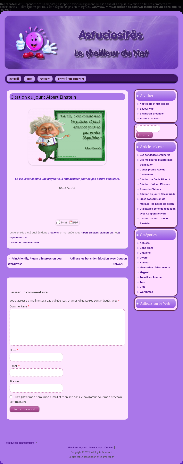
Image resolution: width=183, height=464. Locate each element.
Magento (145, 272)
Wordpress (146, 291)
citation (104, 232)
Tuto (29, 78)
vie (111, 232)
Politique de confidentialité (20, 442)
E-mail (15, 366)
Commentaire (19, 306)
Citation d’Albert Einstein (155, 184)
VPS (142, 287)
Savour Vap (95, 447)
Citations (53, 232)
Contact (108, 447)
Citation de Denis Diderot (155, 179)
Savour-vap (147, 108)
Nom (14, 350)
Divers (144, 257)
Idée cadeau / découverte (155, 267)
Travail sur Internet (71, 78)
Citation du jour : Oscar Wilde (158, 194)
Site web (15, 381)
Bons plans (147, 247)
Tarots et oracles (150, 118)
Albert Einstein (90, 232)
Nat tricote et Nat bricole (154, 103)
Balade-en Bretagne (152, 113)
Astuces (45, 78)
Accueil (14, 78)
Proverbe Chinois (150, 189)
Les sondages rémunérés (155, 154)
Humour (145, 262)
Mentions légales (77, 447)
